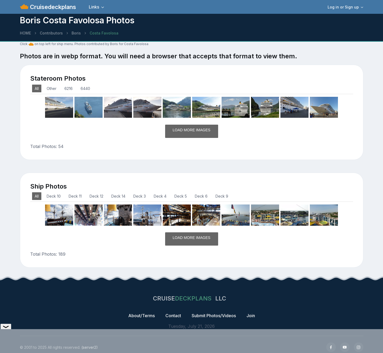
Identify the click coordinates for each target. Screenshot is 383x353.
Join (250, 315)
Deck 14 (118, 196)
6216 (68, 88)
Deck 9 (221, 196)
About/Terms (141, 315)
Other (51, 88)
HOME (25, 33)
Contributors (51, 33)
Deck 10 (54, 196)
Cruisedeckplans (52, 6)
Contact (173, 315)
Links (94, 7)
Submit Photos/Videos (214, 315)
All (37, 88)
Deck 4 (160, 196)
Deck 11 (75, 196)
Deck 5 (180, 196)
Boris (76, 33)
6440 (85, 88)
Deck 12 (96, 196)
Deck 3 (139, 196)
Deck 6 (201, 196)
